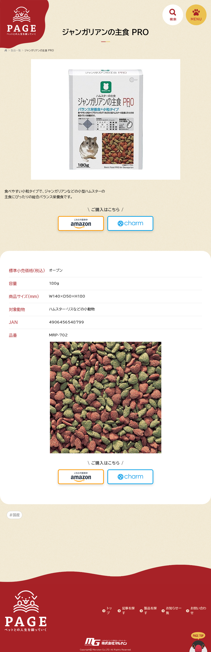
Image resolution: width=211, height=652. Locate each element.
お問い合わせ (198, 610)
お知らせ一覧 (174, 610)
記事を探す (128, 610)
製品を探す (150, 610)
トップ (109, 610)
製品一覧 (16, 50)
